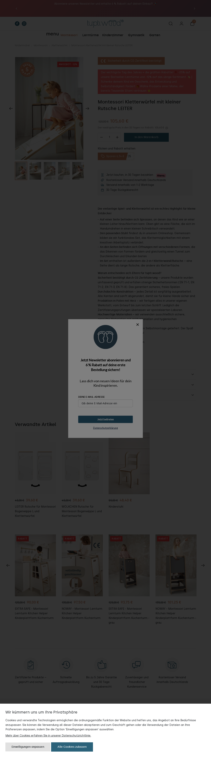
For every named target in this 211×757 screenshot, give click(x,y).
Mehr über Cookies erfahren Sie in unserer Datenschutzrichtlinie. (48, 735)
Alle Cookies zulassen (72, 746)
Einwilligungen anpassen (28, 746)
